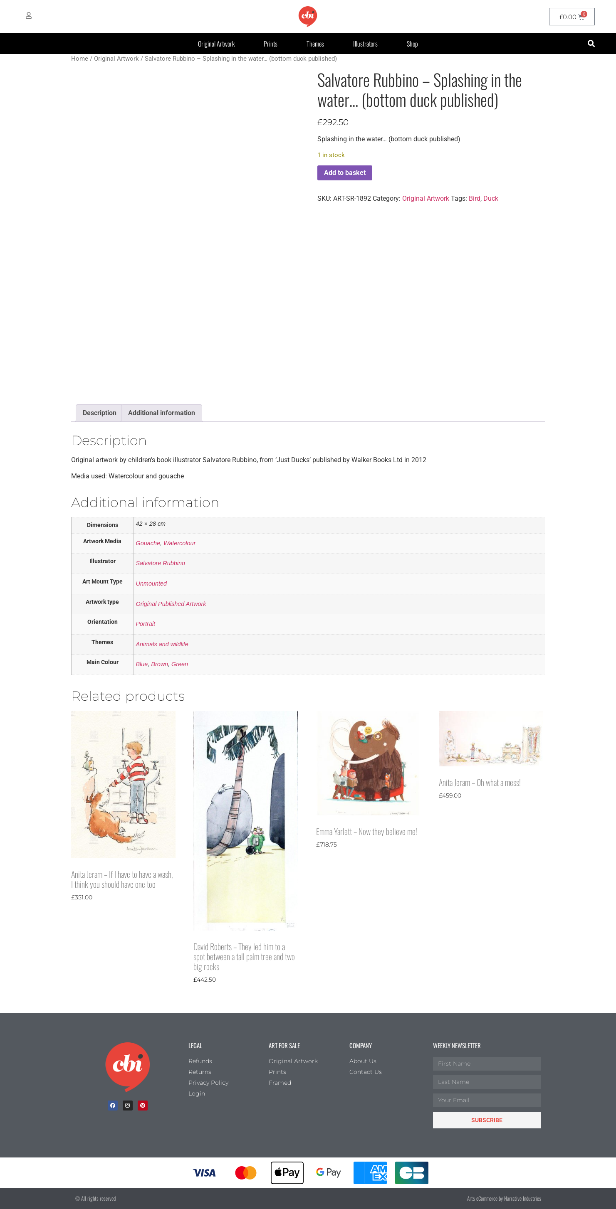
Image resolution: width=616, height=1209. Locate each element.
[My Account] (28, 15)
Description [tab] (99, 413)
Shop (412, 44)
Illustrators (365, 44)
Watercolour (179, 543)
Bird (474, 198)
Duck (490, 198)
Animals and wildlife (162, 644)
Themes (315, 44)
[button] (591, 44)
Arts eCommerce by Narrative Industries (504, 1198)
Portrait (145, 624)
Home (79, 58)
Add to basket (345, 173)
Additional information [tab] (161, 413)
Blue (142, 664)
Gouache (148, 543)
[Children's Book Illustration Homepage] (128, 1067)
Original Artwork (216, 44)
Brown (159, 664)
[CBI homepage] (307, 16)
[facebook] (113, 1106)
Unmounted (151, 583)
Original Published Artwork (171, 604)
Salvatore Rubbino (160, 563)
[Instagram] (128, 1106)
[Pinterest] (143, 1106)
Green (179, 664)
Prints (270, 44)
